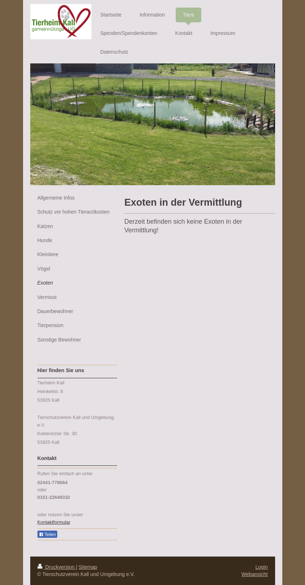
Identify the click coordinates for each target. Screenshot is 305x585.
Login (261, 567)
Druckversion (56, 567)
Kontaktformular (53, 522)
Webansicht (255, 574)
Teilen (47, 534)
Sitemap (88, 567)
